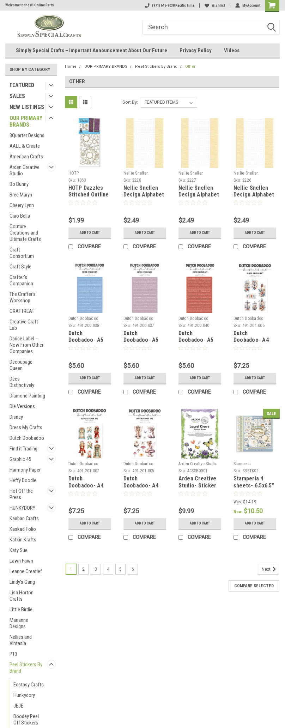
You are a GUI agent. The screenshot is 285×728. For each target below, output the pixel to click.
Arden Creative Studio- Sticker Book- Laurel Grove (197, 489)
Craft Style (20, 266)
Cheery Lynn (22, 205)
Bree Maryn (21, 195)
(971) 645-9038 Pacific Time (169, 5)
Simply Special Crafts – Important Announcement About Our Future (91, 50)
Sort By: (130, 102)
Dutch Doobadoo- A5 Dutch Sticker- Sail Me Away (86, 343)
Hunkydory (24, 695)
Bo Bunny (19, 184)
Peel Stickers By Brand (26, 667)
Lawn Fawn (21, 561)
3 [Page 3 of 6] (96, 569)
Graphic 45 (20, 459)
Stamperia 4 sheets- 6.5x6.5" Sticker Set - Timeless (254, 489)
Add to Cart (90, 233)
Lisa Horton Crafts (22, 595)
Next (270, 569)
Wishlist (215, 5)
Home (71, 66)
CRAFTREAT (22, 311)
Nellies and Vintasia (21, 640)
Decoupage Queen (21, 365)
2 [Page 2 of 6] (83, 569)
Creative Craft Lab (24, 324)
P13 (13, 654)
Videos (231, 50)
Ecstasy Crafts (28, 684)
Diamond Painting (27, 396)
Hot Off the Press (21, 494)
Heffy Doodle (23, 480)
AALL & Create (25, 146)
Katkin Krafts (23, 539)
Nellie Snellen (136, 173)
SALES (17, 96)
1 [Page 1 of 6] (71, 569)
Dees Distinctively (22, 382)
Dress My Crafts (26, 427)
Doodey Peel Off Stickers (26, 719)
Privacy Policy (196, 50)
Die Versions (22, 406)
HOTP (73, 173)
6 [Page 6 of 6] (133, 569)
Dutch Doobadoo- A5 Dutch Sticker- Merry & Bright (196, 343)
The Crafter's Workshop (23, 297)
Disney (16, 417)
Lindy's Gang (22, 582)
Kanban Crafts (24, 518)
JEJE (18, 706)
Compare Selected (254, 585)
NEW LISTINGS (27, 107)
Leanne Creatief (26, 571)
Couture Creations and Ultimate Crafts (25, 232)
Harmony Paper (25, 470)
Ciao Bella (20, 216)
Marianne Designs (19, 623)
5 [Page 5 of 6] (120, 569)
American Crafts (26, 156)
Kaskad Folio (23, 529)
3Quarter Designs (27, 135)
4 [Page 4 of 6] (108, 569)
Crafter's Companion (21, 280)
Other (190, 66)
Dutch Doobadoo (27, 438)
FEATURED (22, 85)
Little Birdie (21, 609)
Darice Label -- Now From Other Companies (26, 344)
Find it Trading (23, 448)
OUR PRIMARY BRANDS (26, 121)
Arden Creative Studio (25, 170)
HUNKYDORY (22, 508)
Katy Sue (19, 550)
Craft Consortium (22, 253)
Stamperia (242, 463)
